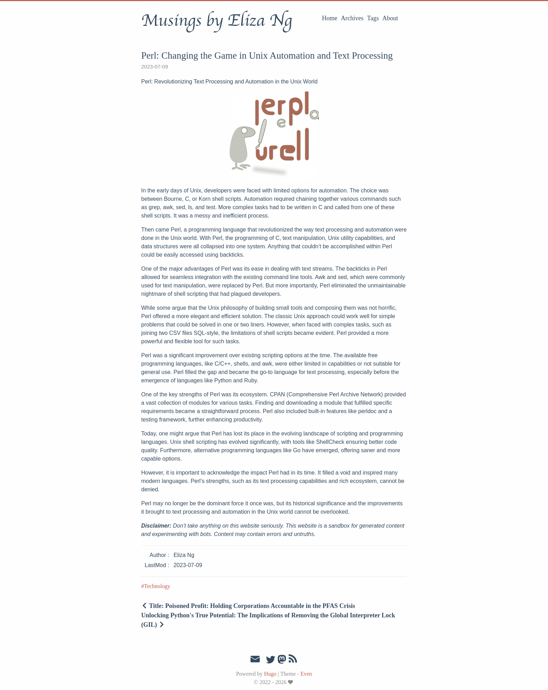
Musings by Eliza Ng (216, 20)
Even (306, 674)
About (390, 18)
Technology (157, 586)
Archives (352, 18)
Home (329, 18)
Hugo (270, 674)
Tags (373, 18)
